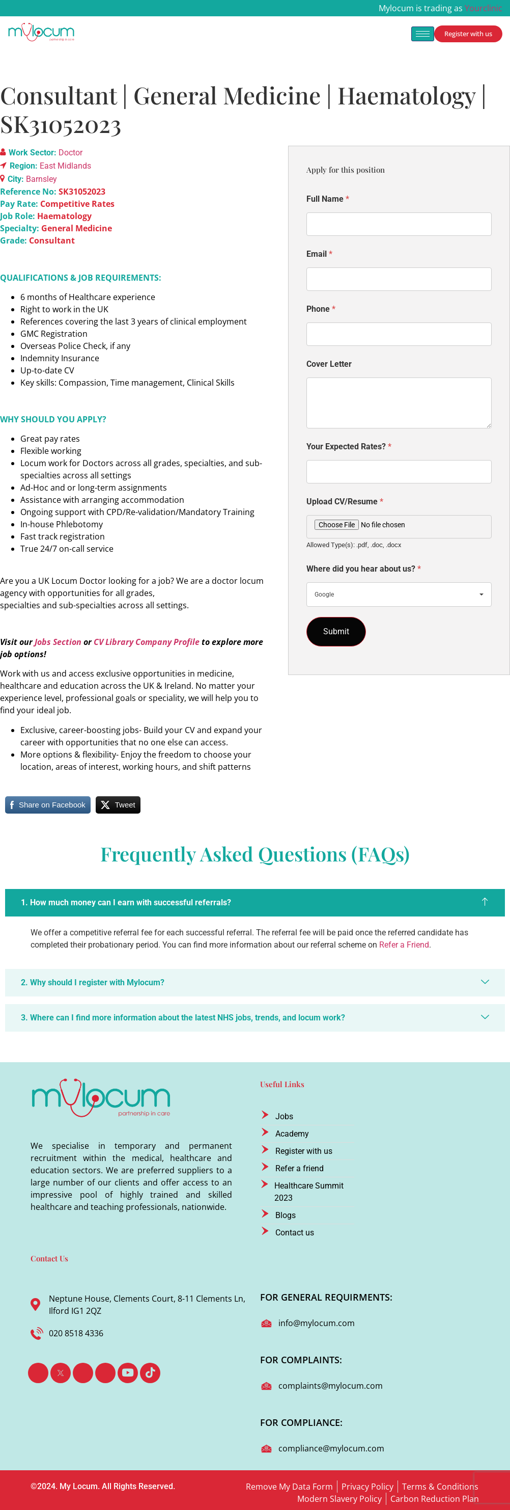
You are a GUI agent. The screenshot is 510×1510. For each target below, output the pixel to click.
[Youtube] (128, 1373)
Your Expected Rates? (348, 446)
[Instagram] (105, 1373)
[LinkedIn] (83, 1373)
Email (319, 254)
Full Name (327, 199)
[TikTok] (150, 1373)
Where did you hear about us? (363, 569)
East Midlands (65, 166)
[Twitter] (60, 1373)
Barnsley (41, 179)
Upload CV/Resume (344, 501)
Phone (320, 309)
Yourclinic (483, 8)
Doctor (70, 152)
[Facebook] (38, 1373)
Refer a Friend (404, 945)
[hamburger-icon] (422, 33)
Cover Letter (329, 364)
